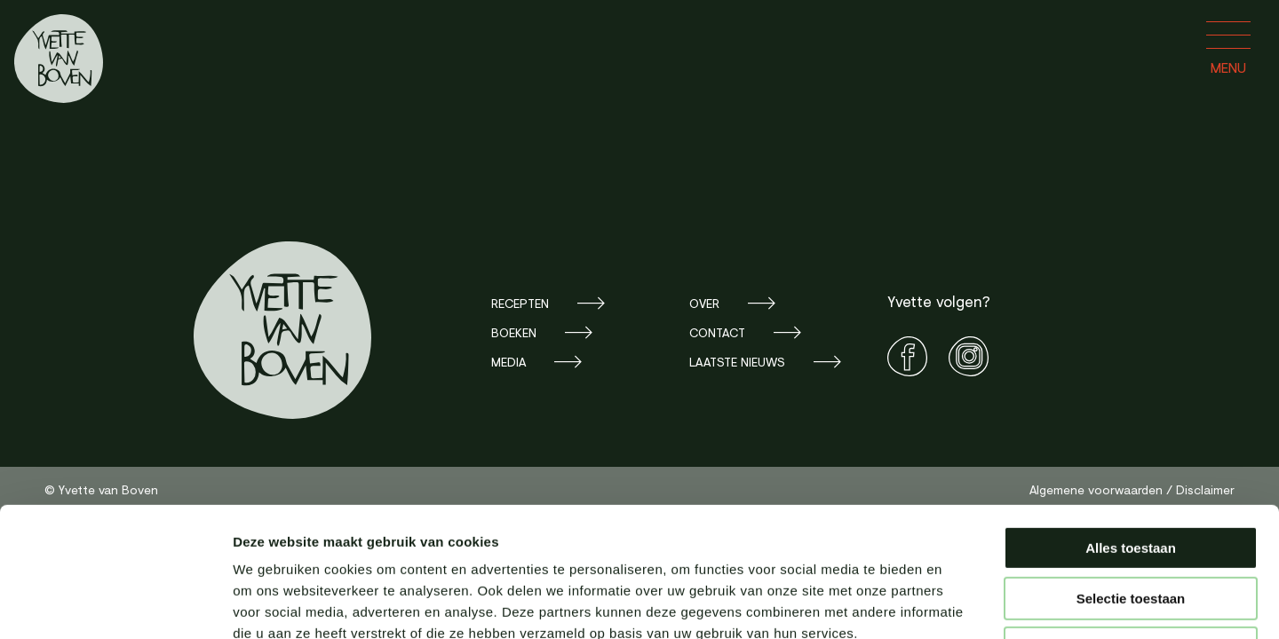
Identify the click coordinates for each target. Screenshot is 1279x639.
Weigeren (1130, 526)
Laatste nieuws (737, 361)
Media (508, 361)
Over (704, 303)
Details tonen (960, 603)
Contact (717, 332)
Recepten (520, 303)
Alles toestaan (1130, 426)
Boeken (513, 332)
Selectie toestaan (1131, 477)
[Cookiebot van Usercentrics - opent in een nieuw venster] (115, 604)
